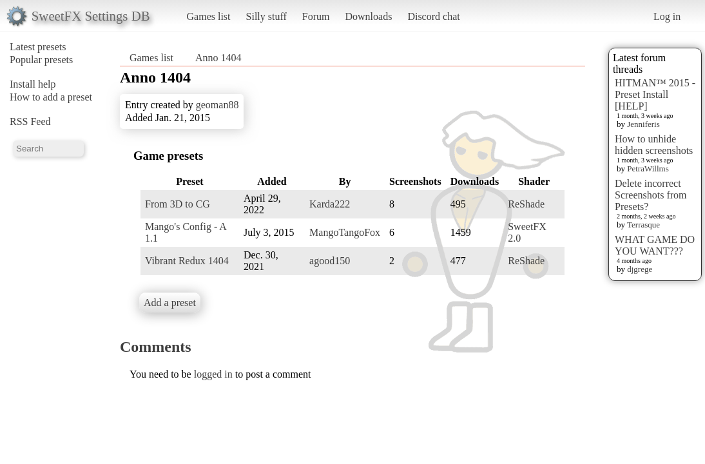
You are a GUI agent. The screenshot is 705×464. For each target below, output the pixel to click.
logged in (213, 374)
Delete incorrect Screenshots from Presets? (651, 195)
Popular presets (41, 59)
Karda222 (329, 203)
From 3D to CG (177, 203)
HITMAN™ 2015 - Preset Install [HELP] (655, 94)
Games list (209, 16)
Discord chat (433, 16)
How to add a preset (51, 97)
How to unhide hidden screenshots (654, 144)
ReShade (526, 203)
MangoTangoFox (344, 232)
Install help (33, 84)
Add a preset (170, 302)
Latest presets (38, 46)
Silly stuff (266, 16)
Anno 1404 (218, 57)
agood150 (329, 260)
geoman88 (217, 104)
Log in (667, 16)
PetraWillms (647, 168)
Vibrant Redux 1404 (187, 260)
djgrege (639, 269)
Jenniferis (643, 124)
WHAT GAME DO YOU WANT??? (655, 245)
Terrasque (643, 224)
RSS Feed (30, 121)
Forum (316, 16)
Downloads (368, 16)
